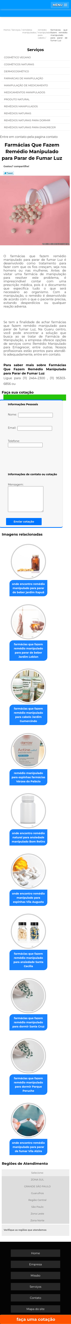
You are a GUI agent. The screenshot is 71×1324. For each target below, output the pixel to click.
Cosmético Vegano (17, 57)
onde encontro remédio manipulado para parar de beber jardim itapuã (28, 588)
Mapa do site (36, 1309)
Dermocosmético (17, 71)
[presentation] (32, 460)
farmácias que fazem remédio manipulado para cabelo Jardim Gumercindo (28, 715)
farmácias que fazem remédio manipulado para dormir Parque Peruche (28, 1085)
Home (35, 1253)
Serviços (35, 49)
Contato (35, 1298)
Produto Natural (17, 99)
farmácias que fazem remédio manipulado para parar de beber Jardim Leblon (28, 651)
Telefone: (25, 443)
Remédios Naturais (18, 113)
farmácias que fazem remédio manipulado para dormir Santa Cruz (28, 1022)
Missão (35, 1275)
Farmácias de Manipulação (24, 78)
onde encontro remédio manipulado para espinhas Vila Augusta (28, 898)
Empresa (35, 1264)
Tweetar (8, 173)
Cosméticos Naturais (19, 64)
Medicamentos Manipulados (25, 92)
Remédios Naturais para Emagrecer (30, 127)
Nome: (30, 415)
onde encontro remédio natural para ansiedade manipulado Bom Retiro (28, 837)
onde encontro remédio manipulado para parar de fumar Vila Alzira (28, 1147)
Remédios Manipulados (21, 106)
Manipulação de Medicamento (26, 85)
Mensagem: (25, 497)
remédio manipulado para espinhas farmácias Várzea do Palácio (28, 777)
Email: (30, 428)
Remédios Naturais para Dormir (27, 120)
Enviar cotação (24, 521)
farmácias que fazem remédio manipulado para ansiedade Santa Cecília (28, 960)
